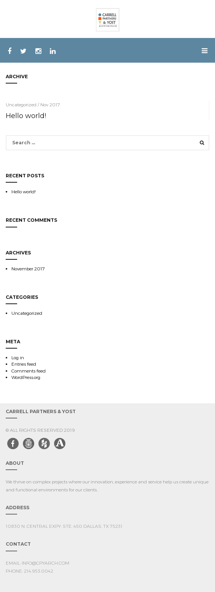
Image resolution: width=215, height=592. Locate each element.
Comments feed (28, 370)
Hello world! (26, 116)
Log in (17, 357)
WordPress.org (25, 377)
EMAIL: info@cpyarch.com (37, 562)
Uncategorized (26, 313)
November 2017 (28, 268)
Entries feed (23, 363)
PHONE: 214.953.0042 (29, 570)
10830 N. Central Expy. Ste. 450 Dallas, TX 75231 (64, 526)
